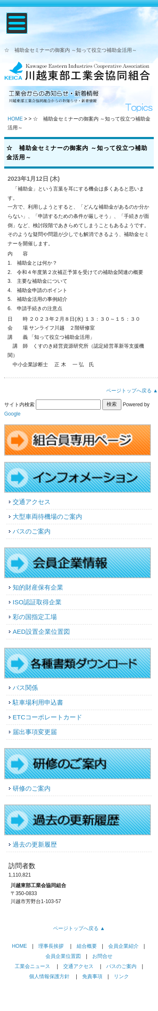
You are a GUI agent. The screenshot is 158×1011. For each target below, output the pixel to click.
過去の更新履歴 (35, 844)
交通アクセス (32, 501)
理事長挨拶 (51, 946)
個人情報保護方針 (49, 976)
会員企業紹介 (123, 946)
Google (12, 414)
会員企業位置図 (63, 956)
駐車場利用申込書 (38, 702)
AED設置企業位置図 (41, 631)
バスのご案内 (32, 531)
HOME (15, 119)
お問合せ (102, 956)
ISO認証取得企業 (37, 602)
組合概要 (87, 946)
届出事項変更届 (35, 731)
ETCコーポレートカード (47, 717)
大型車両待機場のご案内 (47, 516)
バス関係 (25, 687)
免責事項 (92, 976)
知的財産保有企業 (38, 587)
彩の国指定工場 (35, 616)
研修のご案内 (32, 788)
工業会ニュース (32, 966)
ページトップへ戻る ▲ (132, 391)
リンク (121, 976)
